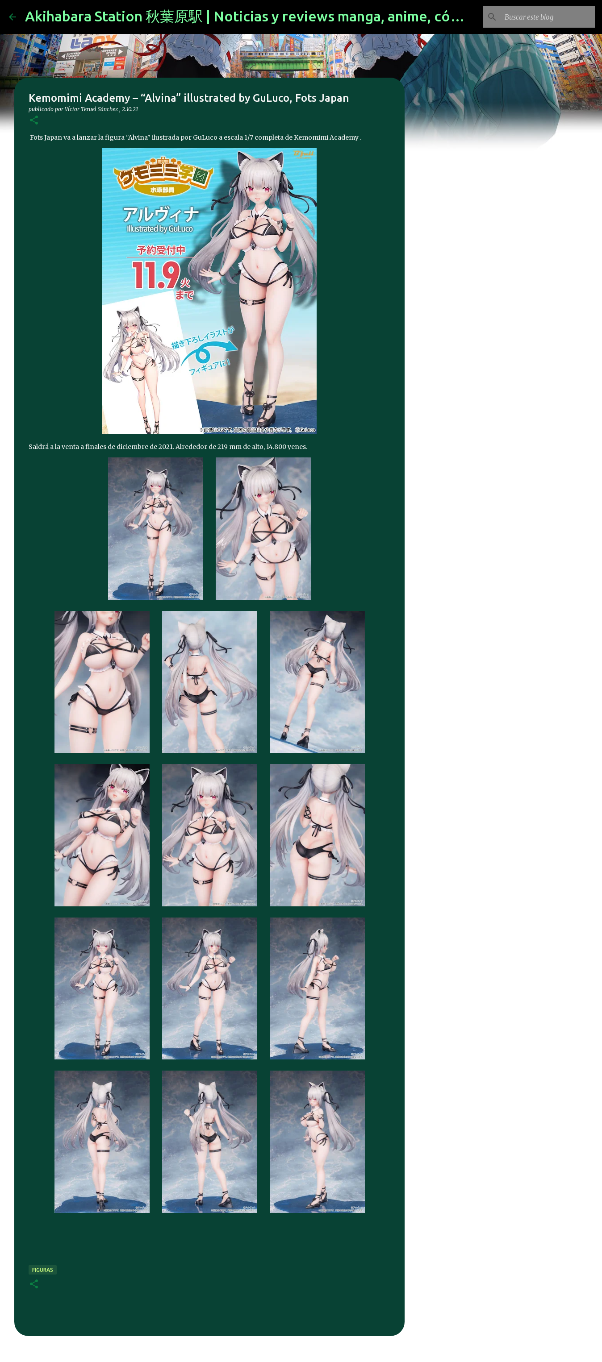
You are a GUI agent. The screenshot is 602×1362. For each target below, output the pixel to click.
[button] (34, 121)
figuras (42, 1270)
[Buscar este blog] (548, 17)
